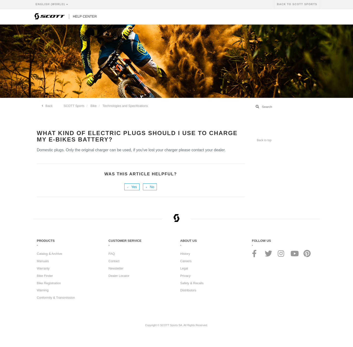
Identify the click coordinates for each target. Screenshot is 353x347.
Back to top (264, 140)
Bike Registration (49, 283)
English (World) (51, 4)
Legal (184, 268)
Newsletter (116, 268)
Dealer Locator (119, 276)
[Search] (284, 107)
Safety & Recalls (191, 283)
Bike (93, 106)
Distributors (188, 290)
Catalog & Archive (49, 254)
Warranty (43, 268)
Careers (185, 261)
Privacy (185, 276)
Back (49, 106)
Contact (114, 261)
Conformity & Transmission (56, 297)
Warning (43, 290)
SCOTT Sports (74, 106)
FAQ (112, 254)
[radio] (131, 186)
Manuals (43, 261)
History (185, 254)
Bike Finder (45, 276)
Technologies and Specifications (125, 106)
